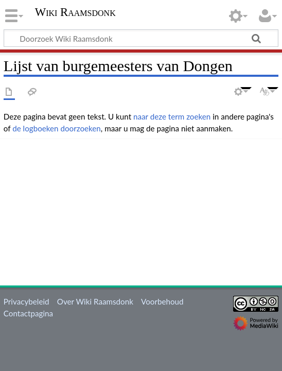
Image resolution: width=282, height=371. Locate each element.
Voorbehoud (162, 301)
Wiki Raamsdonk (75, 13)
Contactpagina (28, 313)
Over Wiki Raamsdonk (95, 301)
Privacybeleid (26, 301)
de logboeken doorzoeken (56, 128)
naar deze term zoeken (171, 116)
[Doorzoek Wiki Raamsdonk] (141, 38)
